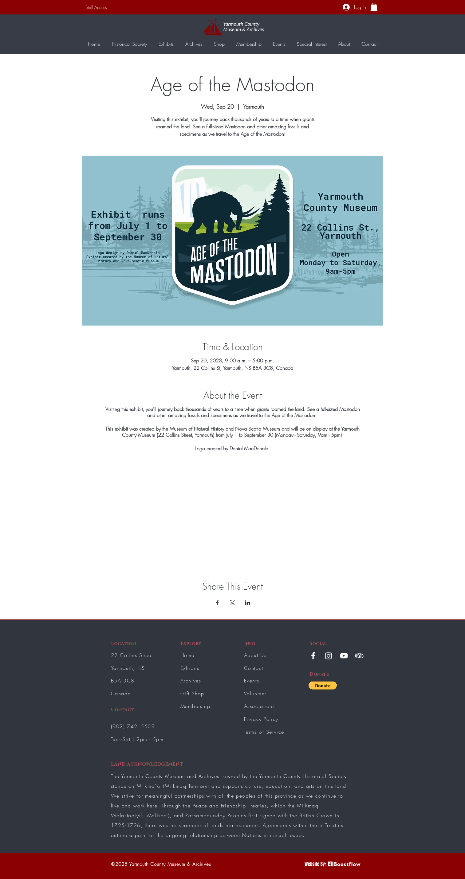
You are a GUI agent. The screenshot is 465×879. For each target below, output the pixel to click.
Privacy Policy (261, 719)
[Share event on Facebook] (217, 602)
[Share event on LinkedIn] (247, 602)
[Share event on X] (232, 602)
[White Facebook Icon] (313, 655)
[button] (373, 7)
